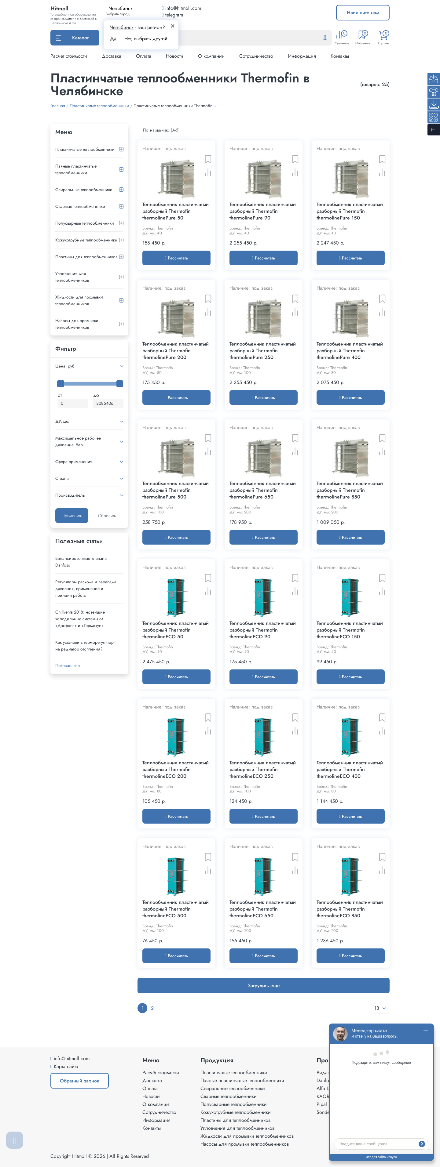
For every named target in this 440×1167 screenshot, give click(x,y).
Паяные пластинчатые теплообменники (76, 169)
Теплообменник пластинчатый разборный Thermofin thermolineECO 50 (175, 630)
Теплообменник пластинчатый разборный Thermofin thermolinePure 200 (175, 351)
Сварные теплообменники (80, 206)
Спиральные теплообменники (83, 190)
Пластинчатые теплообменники (85, 149)
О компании (211, 56)
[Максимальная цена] (108, 403)
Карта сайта (66, 1066)
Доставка (111, 56)
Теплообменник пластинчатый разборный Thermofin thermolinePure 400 (350, 351)
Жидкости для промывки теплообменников (79, 300)
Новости (174, 56)
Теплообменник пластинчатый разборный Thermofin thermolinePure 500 (175, 490)
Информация (302, 56)
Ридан (323, 1072)
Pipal (322, 1104)
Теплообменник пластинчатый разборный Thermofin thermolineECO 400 (350, 769)
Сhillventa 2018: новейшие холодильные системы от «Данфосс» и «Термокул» (80, 619)
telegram (172, 14)
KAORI (324, 1096)
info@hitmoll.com (72, 1058)
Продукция (216, 1060)
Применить (72, 516)
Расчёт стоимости (68, 56)
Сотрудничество (256, 56)
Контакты (340, 56)
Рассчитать (176, 258)
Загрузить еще (264, 985)
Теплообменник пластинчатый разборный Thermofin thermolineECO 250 (262, 769)
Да (113, 38)
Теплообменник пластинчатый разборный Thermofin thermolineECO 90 (262, 630)
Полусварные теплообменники (84, 223)
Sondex (324, 1112)
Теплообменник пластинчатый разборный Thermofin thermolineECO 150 (350, 630)
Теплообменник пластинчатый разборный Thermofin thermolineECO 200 (175, 769)
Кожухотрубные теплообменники (86, 240)
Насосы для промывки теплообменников (76, 323)
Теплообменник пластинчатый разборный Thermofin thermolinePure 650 (262, 490)
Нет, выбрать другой (145, 38)
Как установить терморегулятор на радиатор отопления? (84, 645)
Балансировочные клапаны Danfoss (81, 561)
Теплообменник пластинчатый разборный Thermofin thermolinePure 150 (350, 211)
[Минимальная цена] (73, 403)
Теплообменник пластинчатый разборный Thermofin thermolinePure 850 (350, 490)
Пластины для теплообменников (86, 257)
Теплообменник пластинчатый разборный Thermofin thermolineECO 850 (350, 909)
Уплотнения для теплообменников (72, 276)
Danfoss (325, 1080)
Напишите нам (363, 12)
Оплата (143, 56)
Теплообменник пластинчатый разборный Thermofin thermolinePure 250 (262, 351)
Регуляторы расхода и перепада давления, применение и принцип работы (85, 588)
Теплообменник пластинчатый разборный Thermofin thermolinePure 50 (175, 211)
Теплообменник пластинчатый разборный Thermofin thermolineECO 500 (175, 909)
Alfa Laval (327, 1088)
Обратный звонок (79, 1080)
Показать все (67, 665)
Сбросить (107, 516)
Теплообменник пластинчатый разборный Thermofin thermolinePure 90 (262, 211)
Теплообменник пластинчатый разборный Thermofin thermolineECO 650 (262, 909)
